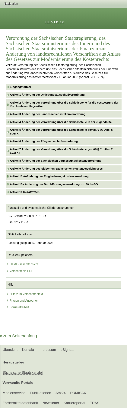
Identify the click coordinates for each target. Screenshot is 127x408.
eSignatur (68, 350)
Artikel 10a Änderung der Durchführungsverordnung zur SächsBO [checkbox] (54, 184)
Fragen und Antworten (22, 300)
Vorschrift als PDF (20, 271)
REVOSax (54, 22)
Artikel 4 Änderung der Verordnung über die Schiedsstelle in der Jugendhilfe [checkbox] (61, 122)
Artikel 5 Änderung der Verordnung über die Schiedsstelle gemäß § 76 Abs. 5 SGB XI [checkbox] (61, 131)
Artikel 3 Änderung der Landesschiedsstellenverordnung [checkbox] (47, 114)
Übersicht (10, 350)
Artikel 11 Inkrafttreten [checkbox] (25, 192)
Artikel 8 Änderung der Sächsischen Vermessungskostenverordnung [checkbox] (55, 160)
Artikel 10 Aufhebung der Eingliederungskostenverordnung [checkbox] (49, 176)
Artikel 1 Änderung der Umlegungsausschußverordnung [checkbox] (47, 94)
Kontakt (28, 350)
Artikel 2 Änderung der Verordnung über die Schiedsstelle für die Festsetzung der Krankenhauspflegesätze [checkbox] (64, 104)
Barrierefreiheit (18, 307)
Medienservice (14, 393)
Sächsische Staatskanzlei (23, 372)
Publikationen (40, 393)
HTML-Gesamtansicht (22, 264)
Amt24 (61, 393)
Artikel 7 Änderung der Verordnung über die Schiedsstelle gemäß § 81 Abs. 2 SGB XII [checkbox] (61, 151)
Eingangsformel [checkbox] (20, 86)
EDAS (94, 403)
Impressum (47, 350)
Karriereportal (74, 403)
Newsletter (51, 403)
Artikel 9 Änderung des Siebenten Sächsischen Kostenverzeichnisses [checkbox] (56, 168)
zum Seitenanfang (18, 335)
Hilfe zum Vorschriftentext (25, 294)
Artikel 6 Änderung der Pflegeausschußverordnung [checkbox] (44, 141)
